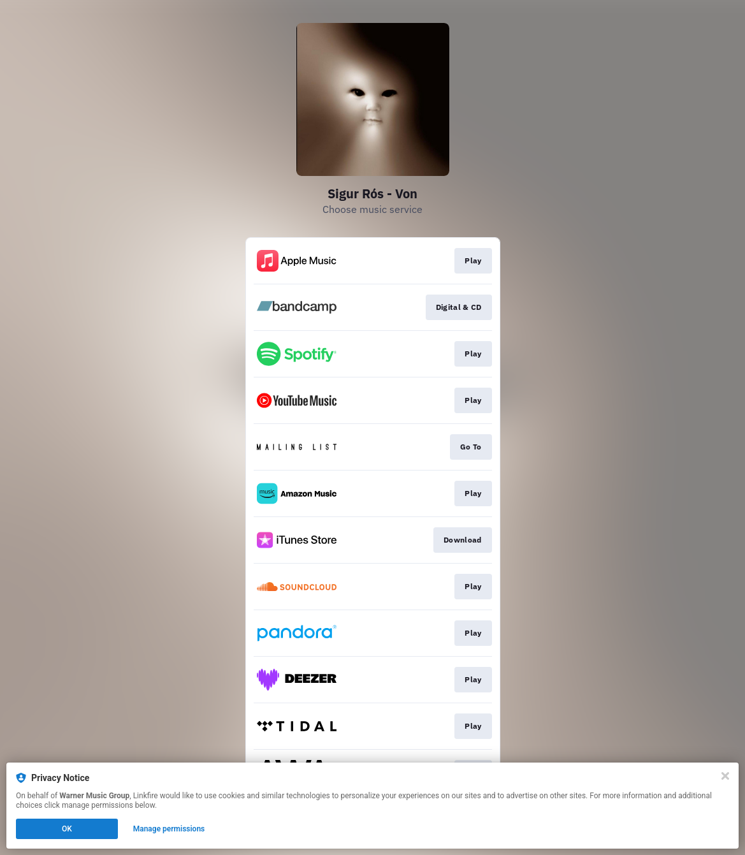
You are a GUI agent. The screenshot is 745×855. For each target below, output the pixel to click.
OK (67, 828)
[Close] (725, 776)
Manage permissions (169, 828)
